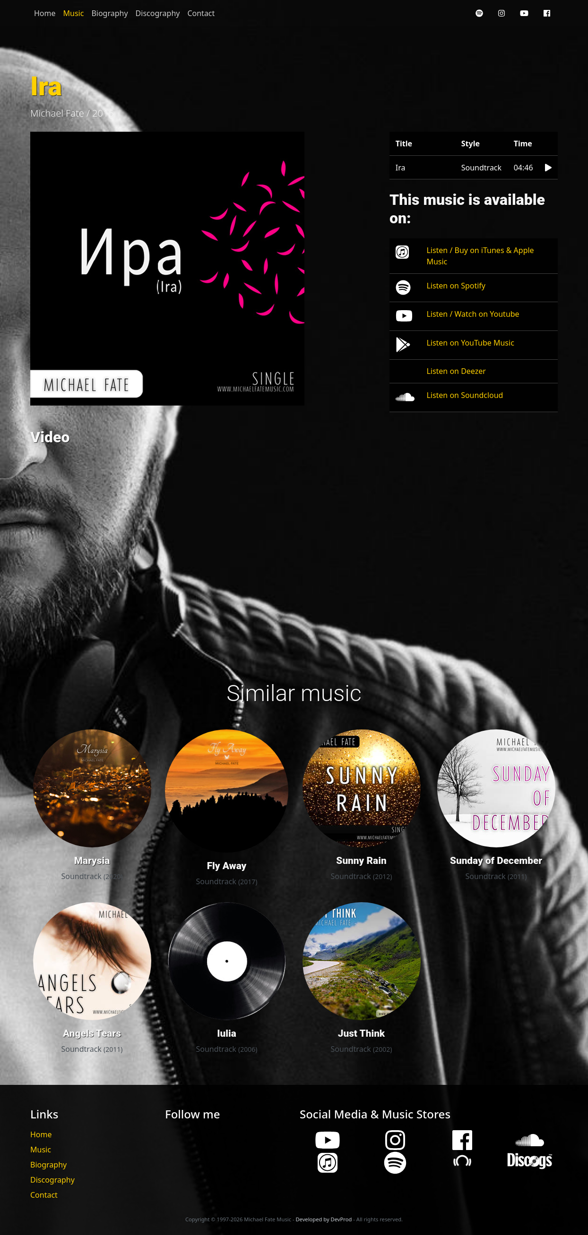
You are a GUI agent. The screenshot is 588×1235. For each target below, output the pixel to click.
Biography (109, 13)
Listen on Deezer (455, 371)
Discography (158, 13)
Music (73, 13)
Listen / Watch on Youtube (472, 314)
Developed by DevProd (323, 1219)
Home (45, 13)
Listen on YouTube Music (470, 343)
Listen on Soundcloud (464, 395)
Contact (201, 13)
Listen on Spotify (455, 285)
